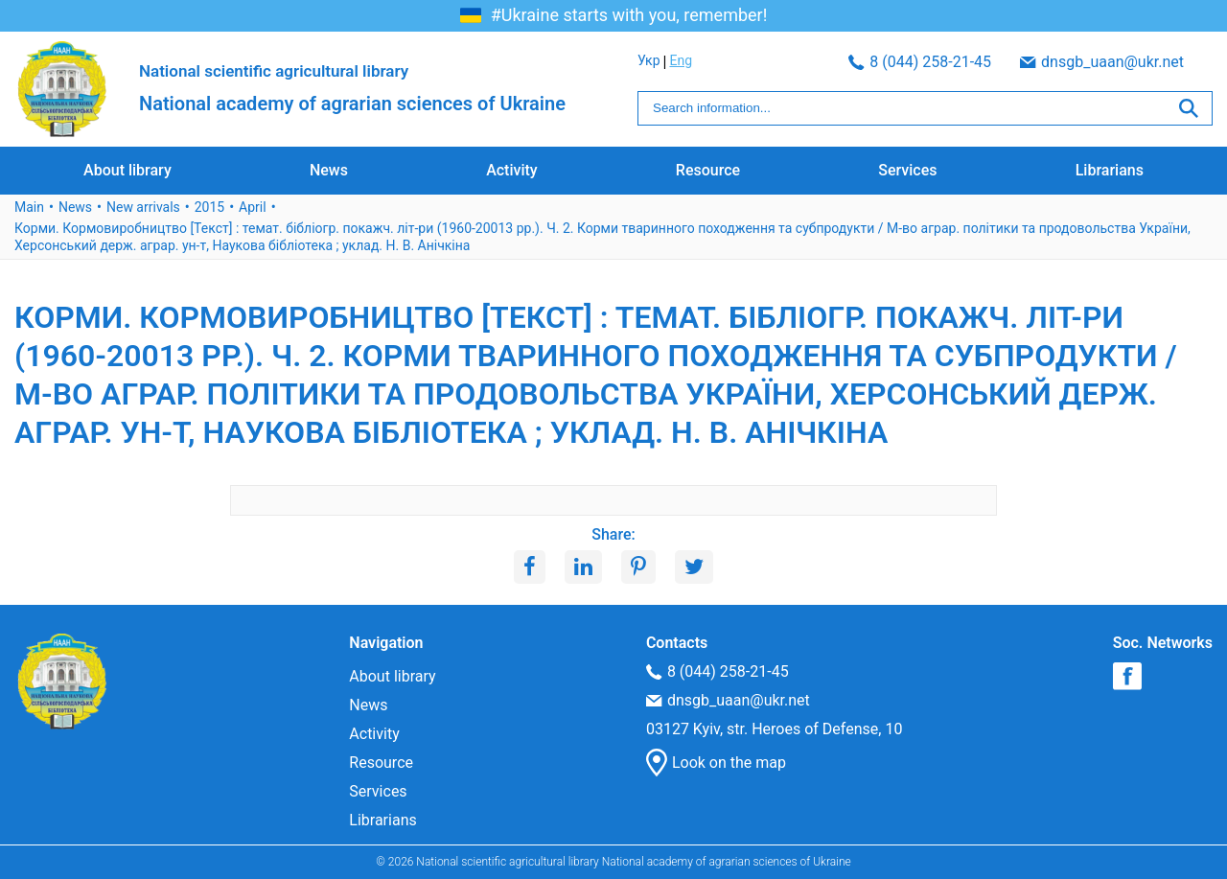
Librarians (1110, 170)
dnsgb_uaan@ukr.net (891, 62)
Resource (708, 170)
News (329, 170)
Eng (1201, 60)
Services (907, 170)
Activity (512, 170)
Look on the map (716, 763)
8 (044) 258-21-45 (708, 62)
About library (127, 170)
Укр (1169, 60)
